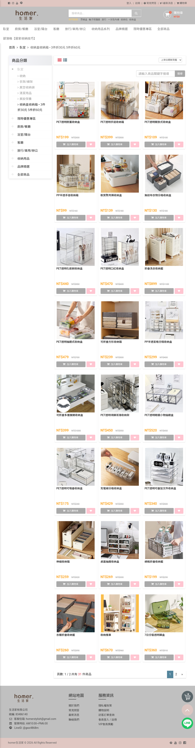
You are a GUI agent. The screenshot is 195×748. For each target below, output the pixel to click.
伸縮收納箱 (63, 561)
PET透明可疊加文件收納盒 (160, 488)
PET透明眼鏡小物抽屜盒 (159, 415)
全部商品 (23, 174)
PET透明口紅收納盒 (112, 268)
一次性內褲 (113, 19)
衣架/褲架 (25, 82)
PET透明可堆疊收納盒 (69, 488)
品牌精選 (23, 166)
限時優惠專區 (26, 118)
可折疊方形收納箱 (111, 342)
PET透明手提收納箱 (112, 122)
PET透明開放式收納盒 (158, 122)
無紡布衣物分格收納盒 (158, 195)
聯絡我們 (74, 719)
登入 (129, 3)
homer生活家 (16, 742)
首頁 (12, 47)
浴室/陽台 (24, 134)
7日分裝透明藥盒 (155, 635)
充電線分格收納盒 (111, 488)
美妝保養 (25, 99)
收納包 (124, 19)
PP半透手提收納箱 (67, 195)
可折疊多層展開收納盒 (69, 415)
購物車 (182, 3)
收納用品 (23, 158)
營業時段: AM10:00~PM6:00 (28, 723)
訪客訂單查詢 (106, 714)
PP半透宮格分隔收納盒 (158, 342)
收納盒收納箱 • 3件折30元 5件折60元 (31, 107)
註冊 (137, 3)
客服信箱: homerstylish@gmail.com (32, 718)
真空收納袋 (26, 87)
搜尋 (180, 73)
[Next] (182, 674)
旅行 (104, 19)
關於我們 (74, 705)
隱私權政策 (105, 705)
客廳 (20, 142)
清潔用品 (25, 93)
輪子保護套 (94, 19)
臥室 (23, 47)
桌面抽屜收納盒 (110, 561)
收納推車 (106, 635)
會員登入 (103, 719)
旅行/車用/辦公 (27, 150)
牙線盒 (83, 19)
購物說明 (103, 710)
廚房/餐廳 (24, 126)
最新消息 (166, 3)
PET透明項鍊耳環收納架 (115, 415)
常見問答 (150, 3)
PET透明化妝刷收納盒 (69, 268)
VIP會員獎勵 (105, 724)
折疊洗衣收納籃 (154, 268)
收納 (22, 76)
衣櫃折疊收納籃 (65, 635)
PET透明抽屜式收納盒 (69, 342)
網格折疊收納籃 (154, 561)
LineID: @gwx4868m (24, 727)
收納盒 (132, 19)
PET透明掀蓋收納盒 (68, 122)
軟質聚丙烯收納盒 (111, 195)
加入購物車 (72, 144)
